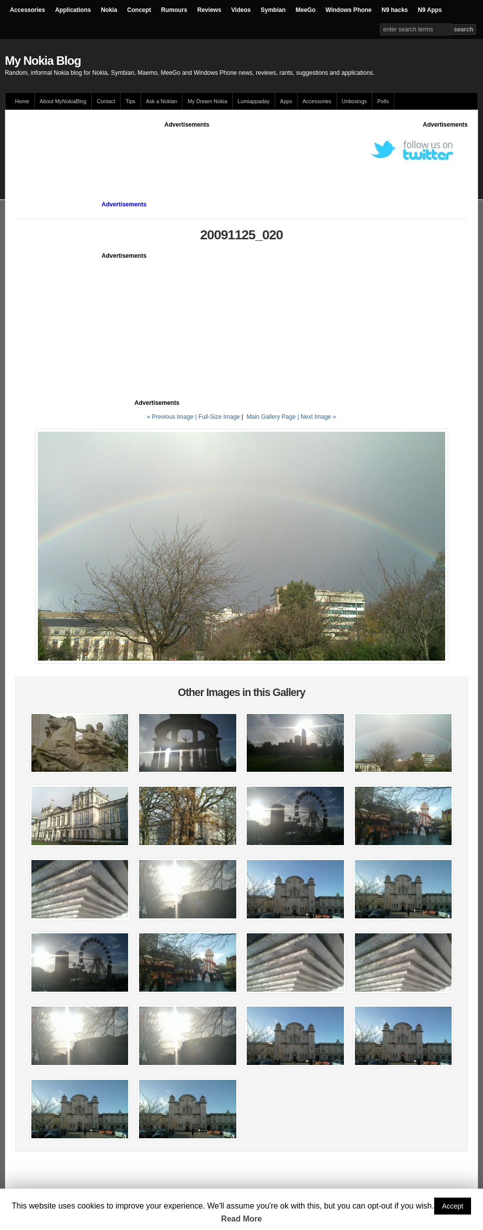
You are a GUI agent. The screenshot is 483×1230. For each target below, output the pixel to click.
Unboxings (354, 101)
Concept (139, 9)
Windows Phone (348, 9)
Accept (453, 1206)
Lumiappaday (254, 101)
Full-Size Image (219, 416)
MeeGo (306, 9)
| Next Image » (316, 416)
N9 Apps (430, 9)
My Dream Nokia (207, 101)
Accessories (27, 9)
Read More (241, 1219)
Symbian (273, 9)
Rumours (174, 9)
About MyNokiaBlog (63, 101)
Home (22, 101)
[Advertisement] (196, 151)
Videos (241, 9)
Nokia (109, 9)
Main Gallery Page (271, 416)
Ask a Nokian (161, 101)
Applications (73, 9)
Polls (383, 101)
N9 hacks (395, 9)
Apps (286, 101)
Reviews (209, 9)
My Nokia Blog (43, 60)
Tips (131, 101)
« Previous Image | (172, 416)
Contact (106, 101)
